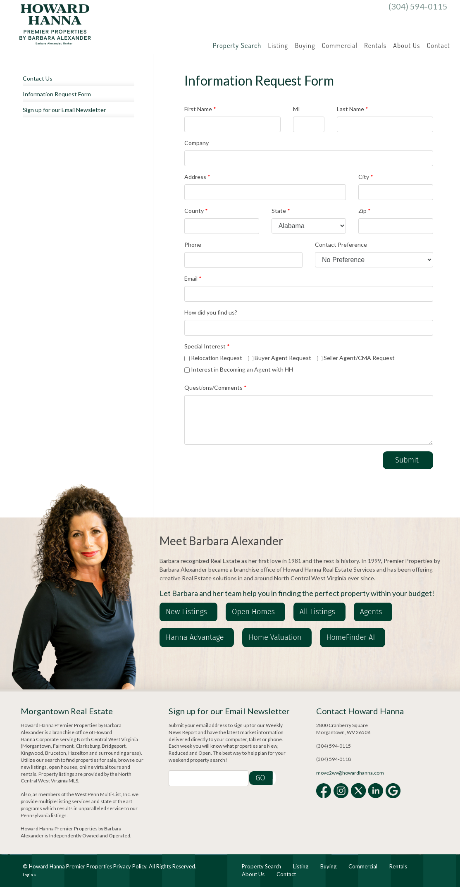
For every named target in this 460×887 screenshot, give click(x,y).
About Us (406, 45)
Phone (192, 244)
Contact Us (37, 78)
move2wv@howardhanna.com (350, 773)
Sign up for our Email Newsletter (64, 109)
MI (296, 108)
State (281, 210)
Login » (29, 874)
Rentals (375, 45)
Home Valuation (274, 637)
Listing (278, 45)
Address (197, 176)
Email (193, 278)
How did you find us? (210, 312)
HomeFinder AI (350, 637)
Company (196, 142)
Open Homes (253, 611)
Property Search (237, 45)
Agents (371, 611)
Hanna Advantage (195, 637)
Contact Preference (341, 244)
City (365, 176)
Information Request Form (57, 94)
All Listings (317, 611)
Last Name (352, 108)
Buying (305, 45)
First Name (200, 108)
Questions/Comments (215, 387)
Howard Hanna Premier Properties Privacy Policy (87, 866)
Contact (438, 45)
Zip (364, 210)
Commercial (340, 45)
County (196, 210)
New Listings (186, 611)
